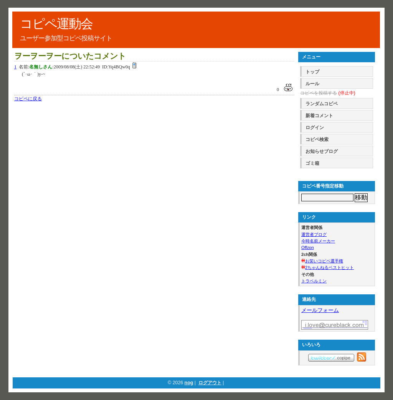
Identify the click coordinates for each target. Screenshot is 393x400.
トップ (312, 72)
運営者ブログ (314, 234)
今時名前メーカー (318, 241)
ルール (312, 83)
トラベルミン (314, 281)
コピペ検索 (317, 139)
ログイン (314, 127)
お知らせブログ (321, 151)
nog (189, 382)
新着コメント (319, 115)
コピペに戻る (28, 98)
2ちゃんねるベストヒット (329, 267)
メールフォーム (320, 310)
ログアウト (209, 382)
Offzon (307, 247)
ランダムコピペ (321, 103)
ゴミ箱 (312, 163)
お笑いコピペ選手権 (324, 261)
